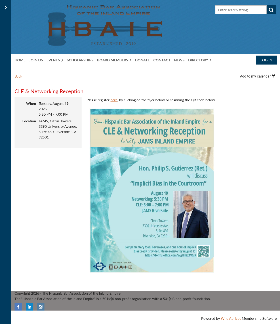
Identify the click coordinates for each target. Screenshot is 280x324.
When (31, 103)
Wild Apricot (231, 318)
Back (18, 76)
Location (29, 121)
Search (271, 9)
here (113, 100)
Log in (266, 60)
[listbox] (258, 76)
